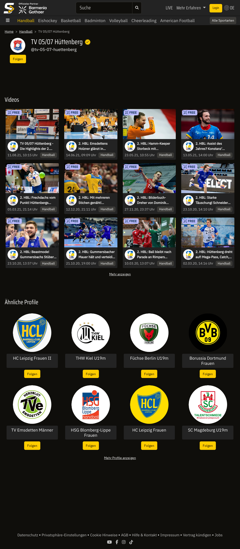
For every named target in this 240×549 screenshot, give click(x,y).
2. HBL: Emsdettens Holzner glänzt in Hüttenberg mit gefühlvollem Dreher (93, 146)
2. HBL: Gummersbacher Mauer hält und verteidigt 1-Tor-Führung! (97, 255)
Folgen (18, 59)
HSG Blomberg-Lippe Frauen (91, 433)
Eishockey (47, 20)
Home (9, 31)
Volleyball (118, 20)
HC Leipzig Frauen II (32, 358)
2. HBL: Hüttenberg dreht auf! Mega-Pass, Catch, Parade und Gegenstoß (213, 255)
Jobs (219, 535)
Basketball (71, 20)
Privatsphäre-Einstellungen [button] (64, 535)
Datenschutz (28, 535)
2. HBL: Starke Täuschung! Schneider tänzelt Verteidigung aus (213, 200)
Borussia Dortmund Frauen (208, 361)
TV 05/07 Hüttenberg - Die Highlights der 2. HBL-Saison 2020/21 (36, 146)
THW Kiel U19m (91, 358)
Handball (25, 20)
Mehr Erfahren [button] (189, 8)
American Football (177, 20)
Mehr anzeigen (120, 274)
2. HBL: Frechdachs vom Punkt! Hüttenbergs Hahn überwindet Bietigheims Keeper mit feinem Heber (38, 200)
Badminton (95, 20)
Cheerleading (144, 20)
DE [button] (229, 8)
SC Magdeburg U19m (208, 430)
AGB (125, 535)
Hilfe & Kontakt (145, 535)
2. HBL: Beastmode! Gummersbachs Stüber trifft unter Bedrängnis (37, 255)
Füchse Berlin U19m (149, 358)
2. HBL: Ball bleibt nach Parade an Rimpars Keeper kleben (154, 255)
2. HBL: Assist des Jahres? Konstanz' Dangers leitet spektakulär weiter (209, 146)
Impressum (170, 535)
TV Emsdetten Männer (32, 430)
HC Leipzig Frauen (149, 430)
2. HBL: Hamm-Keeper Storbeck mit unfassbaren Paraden (153, 146)
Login (216, 8)
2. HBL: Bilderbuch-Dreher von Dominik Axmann (151, 200)
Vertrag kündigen (197, 535)
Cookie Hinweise (104, 535)
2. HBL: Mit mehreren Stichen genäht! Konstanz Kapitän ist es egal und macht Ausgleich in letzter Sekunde (96, 200)
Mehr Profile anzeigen (120, 458)
